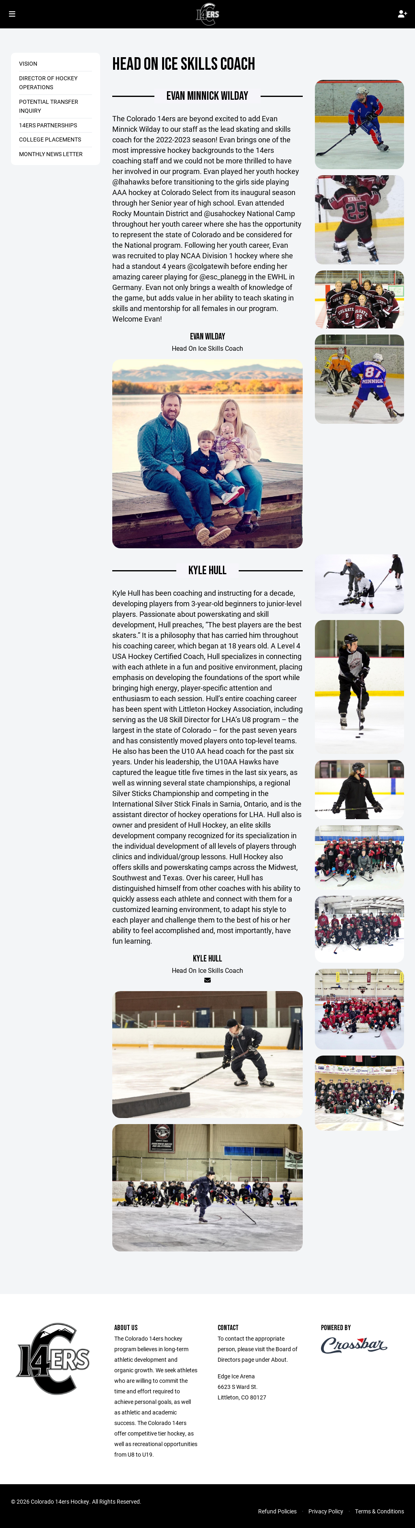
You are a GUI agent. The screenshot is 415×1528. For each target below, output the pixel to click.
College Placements (50, 139)
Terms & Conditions (379, 1511)
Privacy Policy (325, 1511)
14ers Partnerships (48, 125)
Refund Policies (277, 1511)
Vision (28, 63)
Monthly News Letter (51, 154)
